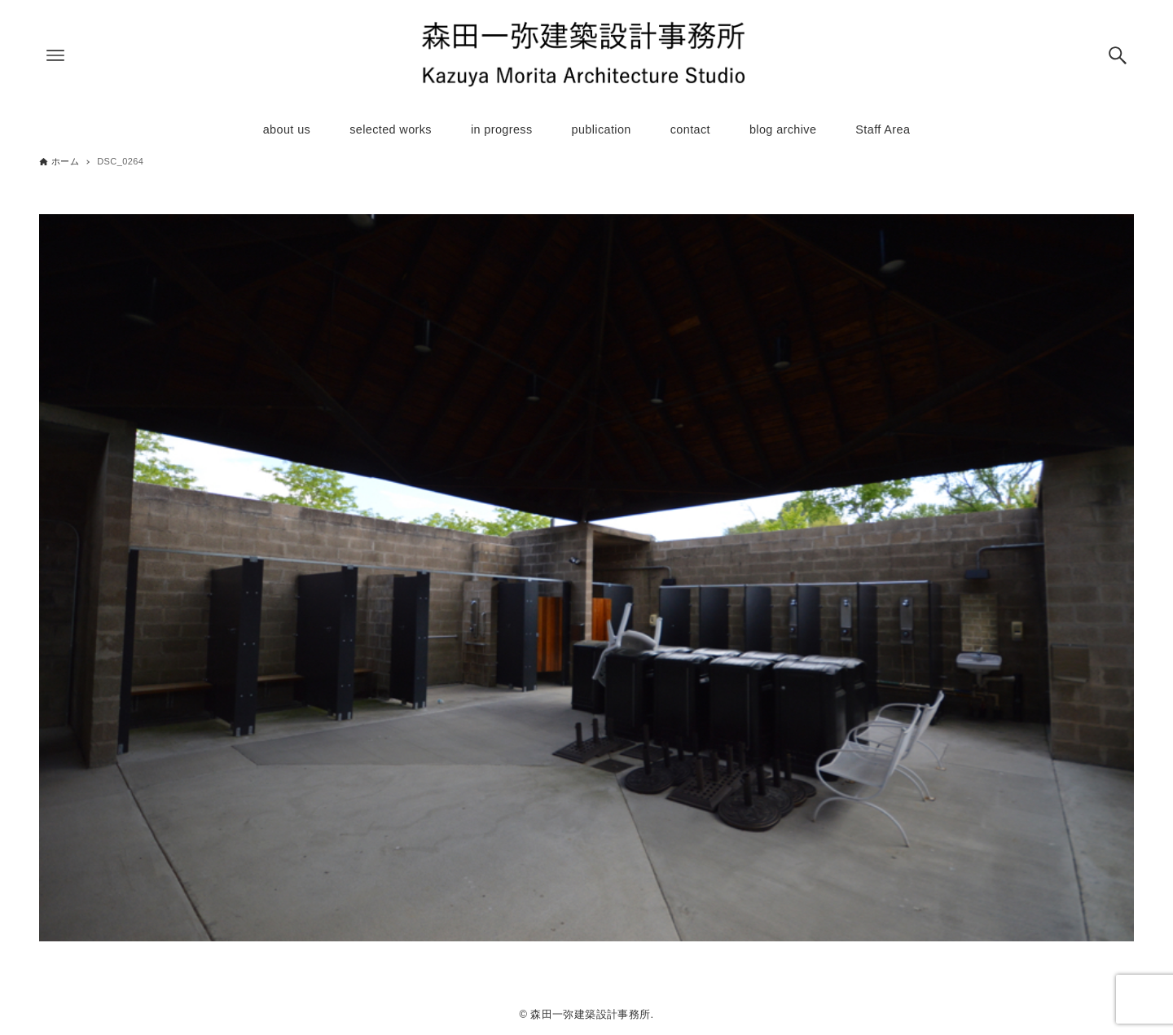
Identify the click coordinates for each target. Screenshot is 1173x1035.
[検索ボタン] (1117, 55)
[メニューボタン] (55, 55)
